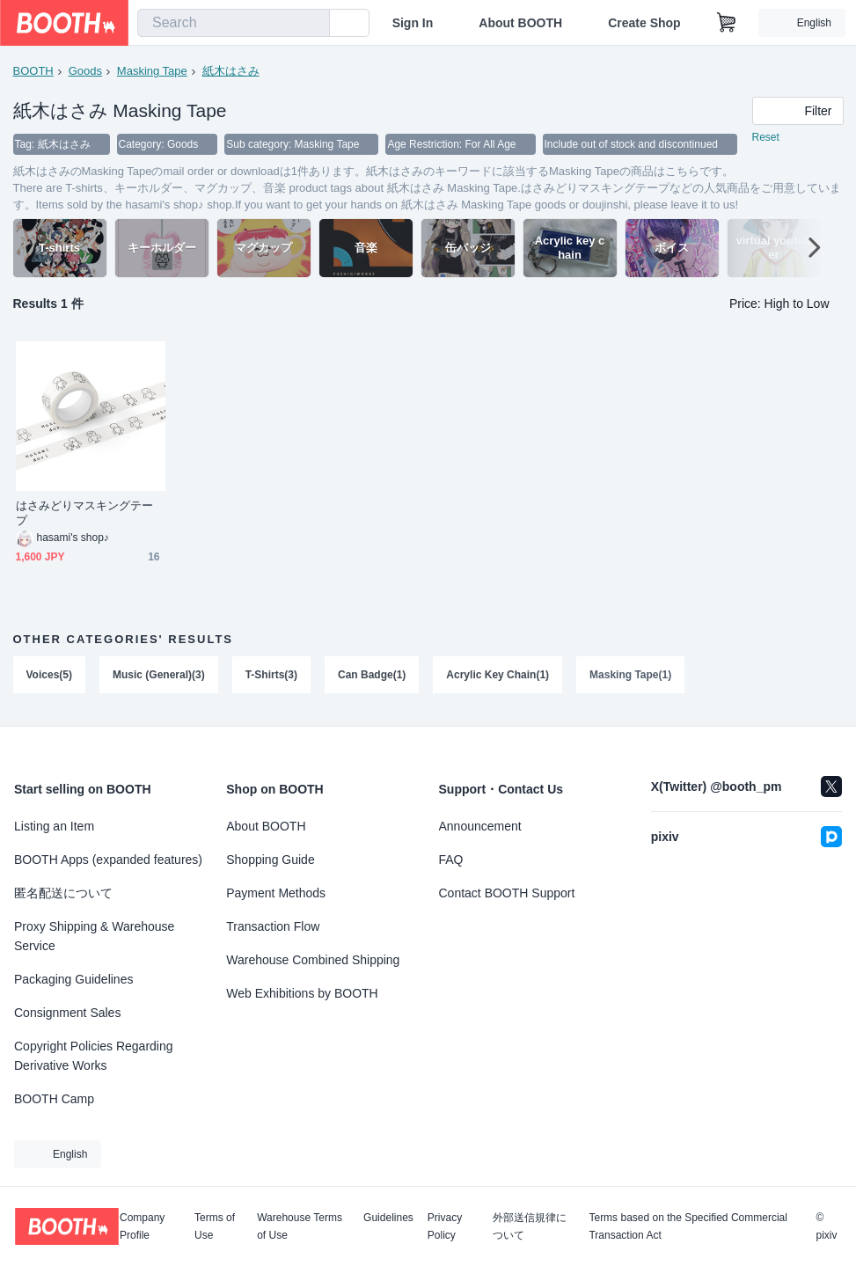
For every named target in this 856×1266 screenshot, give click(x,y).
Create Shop (644, 23)
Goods (85, 70)
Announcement (480, 826)
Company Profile (142, 1226)
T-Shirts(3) (271, 675)
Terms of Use (214, 1226)
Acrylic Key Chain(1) (497, 675)
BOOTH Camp (54, 1099)
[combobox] (233, 23)
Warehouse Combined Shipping (312, 960)
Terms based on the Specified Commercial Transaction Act (687, 1226)
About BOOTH (520, 23)
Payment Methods (276, 893)
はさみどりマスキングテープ (85, 513)
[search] (312, 23)
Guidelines (388, 1218)
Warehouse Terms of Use (299, 1226)
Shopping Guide (270, 860)
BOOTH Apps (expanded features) (108, 860)
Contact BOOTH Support (507, 893)
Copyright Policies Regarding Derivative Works (93, 1055)
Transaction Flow (272, 926)
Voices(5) (49, 675)
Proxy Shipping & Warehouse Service (94, 936)
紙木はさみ (231, 70)
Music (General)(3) (159, 675)
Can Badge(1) (372, 675)
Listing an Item (54, 826)
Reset (765, 137)
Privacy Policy (445, 1226)
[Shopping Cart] (727, 23)
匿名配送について (63, 893)
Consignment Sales (67, 1013)
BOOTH (33, 70)
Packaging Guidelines (73, 979)
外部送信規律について (530, 1226)
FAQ (451, 860)
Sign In (413, 23)
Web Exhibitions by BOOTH (301, 993)
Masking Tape (152, 70)
